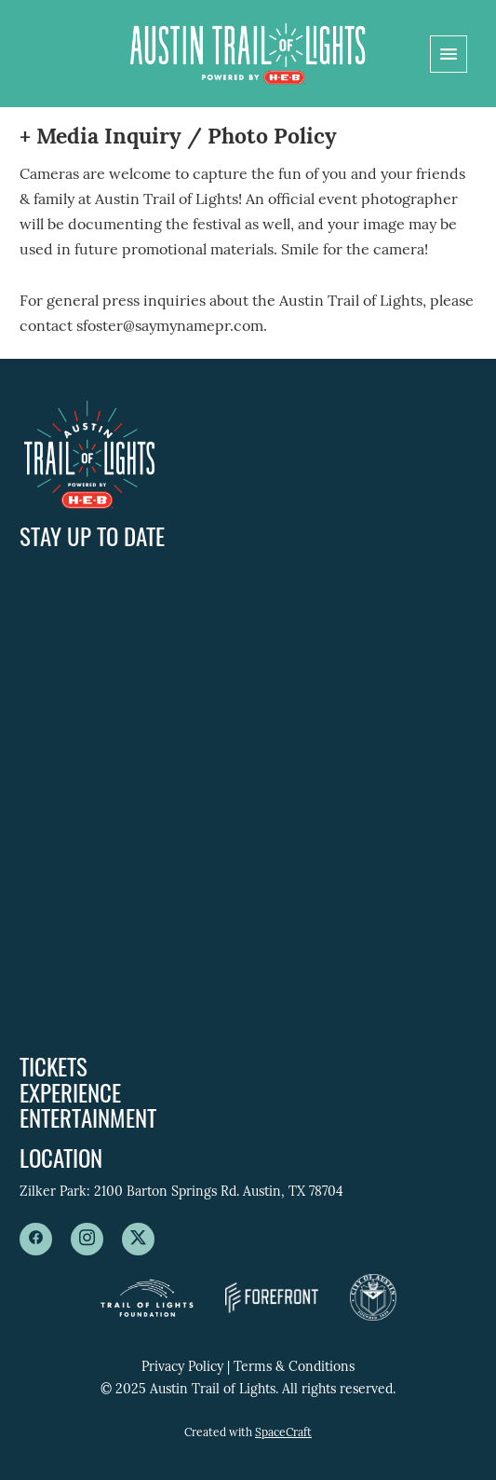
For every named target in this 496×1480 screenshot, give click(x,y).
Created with (248, 1433)
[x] (138, 1239)
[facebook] (36, 1239)
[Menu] (448, 54)
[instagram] (87, 1239)
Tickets (53, 1065)
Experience (70, 1092)
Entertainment (88, 1117)
